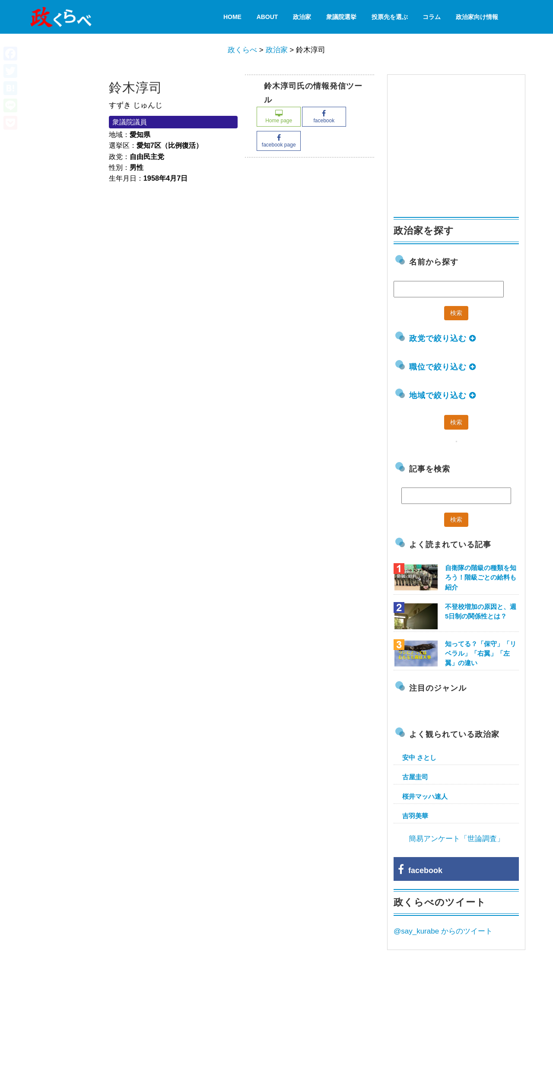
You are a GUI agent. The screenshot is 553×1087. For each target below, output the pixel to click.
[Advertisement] (458, 142)
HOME (232, 16)
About (267, 16)
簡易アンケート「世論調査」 (456, 839)
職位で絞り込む (442, 367)
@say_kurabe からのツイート (443, 931)
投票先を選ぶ (390, 16)
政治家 (302, 16)
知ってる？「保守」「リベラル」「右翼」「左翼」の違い (480, 653)
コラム (432, 16)
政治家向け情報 (477, 16)
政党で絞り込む (442, 338)
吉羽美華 (415, 815)
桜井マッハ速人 (425, 796)
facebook (323, 117)
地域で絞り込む (442, 395)
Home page (278, 117)
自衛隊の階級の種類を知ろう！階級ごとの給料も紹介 (480, 577)
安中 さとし (419, 757)
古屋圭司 (415, 777)
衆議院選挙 (341, 16)
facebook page (279, 141)
